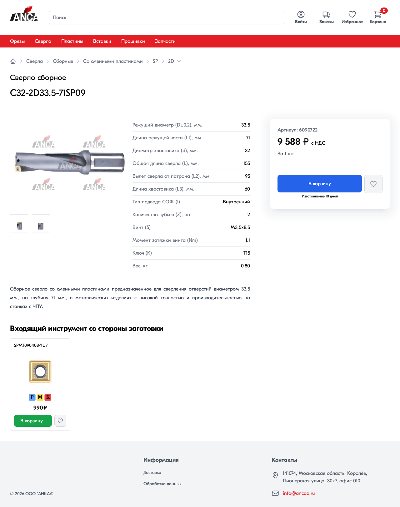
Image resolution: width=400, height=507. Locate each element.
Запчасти (165, 41)
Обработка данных (162, 483)
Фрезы (17, 41)
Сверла (43, 41)
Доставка (152, 472)
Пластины (72, 41)
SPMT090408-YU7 (31, 345)
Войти (301, 17)
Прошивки (133, 41)
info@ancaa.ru (299, 493)
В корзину (319, 183)
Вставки (102, 41)
